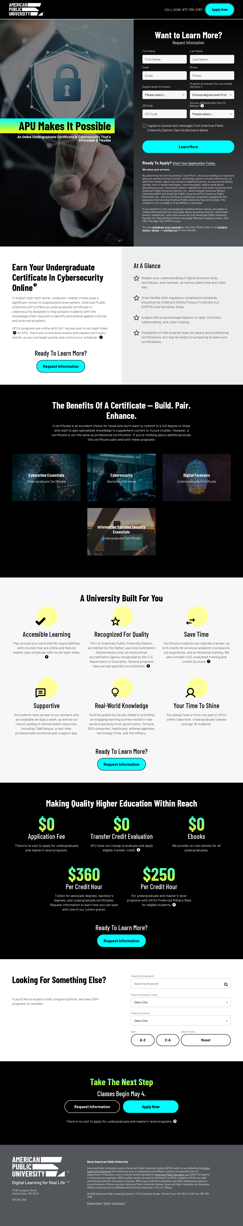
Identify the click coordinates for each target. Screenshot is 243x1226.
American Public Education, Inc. (172, 1174)
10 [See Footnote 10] (175, 1121)
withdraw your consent (166, 227)
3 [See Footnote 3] (14, 332)
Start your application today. (194, 163)
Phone (193, 67)
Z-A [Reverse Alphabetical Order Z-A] (168, 1040)
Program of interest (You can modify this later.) (211, 85)
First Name (148, 51)
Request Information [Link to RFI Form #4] (92, 1106)
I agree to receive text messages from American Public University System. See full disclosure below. (185, 128)
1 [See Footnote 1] (202, 105)
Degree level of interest (156, 86)
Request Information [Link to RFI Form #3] (121, 940)
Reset (206, 1040)
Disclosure (118, 1203)
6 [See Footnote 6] (148, 665)
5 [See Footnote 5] (46, 656)
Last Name (196, 51)
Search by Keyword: (143, 976)
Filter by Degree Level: (144, 994)
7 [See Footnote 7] (208, 661)
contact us (170, 230)
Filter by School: (140, 1013)
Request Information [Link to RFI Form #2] (121, 764)
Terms (107, 1203)
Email (145, 67)
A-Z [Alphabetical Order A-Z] (143, 1040)
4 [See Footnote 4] (101, 337)
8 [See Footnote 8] (138, 850)
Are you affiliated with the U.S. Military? (208, 104)
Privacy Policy (94, 1203)
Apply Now (220, 9)
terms (155, 230)
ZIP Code (147, 105)
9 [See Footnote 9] (174, 904)
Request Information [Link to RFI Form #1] (61, 366)
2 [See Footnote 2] (35, 284)
